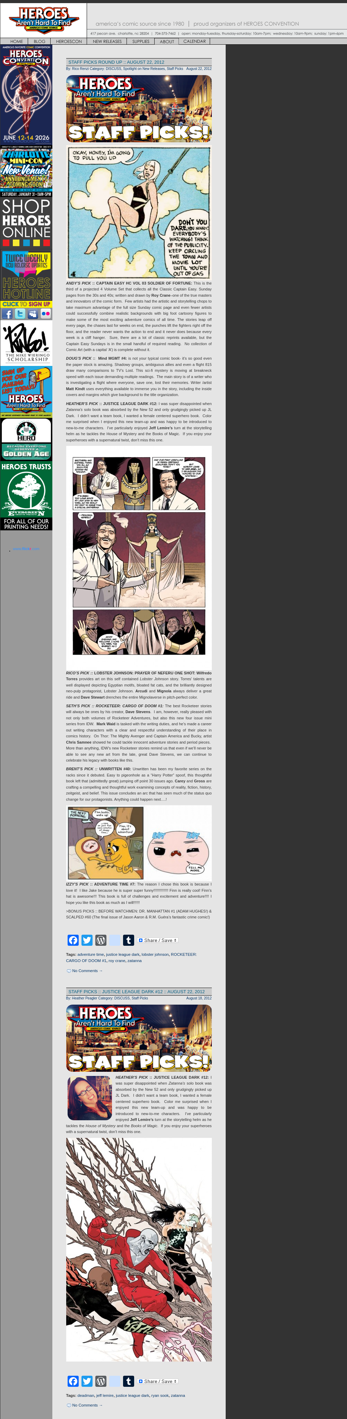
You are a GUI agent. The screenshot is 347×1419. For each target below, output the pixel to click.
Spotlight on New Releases (144, 69)
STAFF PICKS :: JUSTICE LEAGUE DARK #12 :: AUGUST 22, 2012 (137, 991)
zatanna (135, 961)
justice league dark (122, 954)
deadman (86, 1395)
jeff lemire (105, 1395)
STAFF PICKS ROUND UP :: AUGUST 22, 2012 (116, 62)
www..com (26, 549)
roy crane (117, 961)
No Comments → (87, 971)
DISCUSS (113, 69)
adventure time (91, 954)
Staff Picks (175, 69)
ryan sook (160, 1395)
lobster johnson (155, 954)
